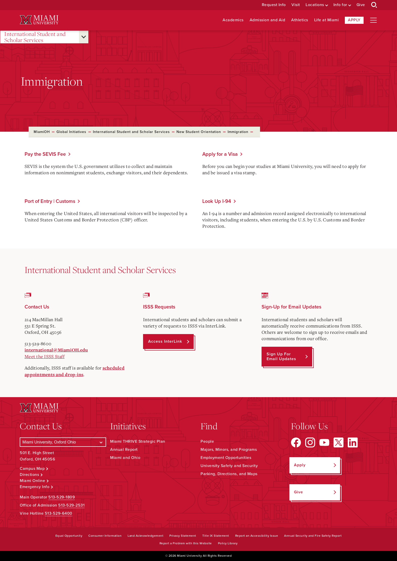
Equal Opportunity (69, 535)
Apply (354, 20)
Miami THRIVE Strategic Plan (137, 441)
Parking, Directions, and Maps (229, 473)
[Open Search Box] (374, 5)
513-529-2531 (71, 505)
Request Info (274, 5)
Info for (340, 5)
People (207, 441)
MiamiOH (42, 132)
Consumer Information (105, 535)
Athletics (299, 20)
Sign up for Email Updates (281, 356)
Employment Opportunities (226, 457)
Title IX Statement (215, 535)
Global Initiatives (71, 132)
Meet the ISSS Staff (45, 356)
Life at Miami (326, 20)
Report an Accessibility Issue (256, 535)
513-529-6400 (58, 513)
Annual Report (124, 449)
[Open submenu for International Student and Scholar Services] (83, 37)
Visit (295, 5)
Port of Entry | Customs (50, 201)
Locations (315, 5)
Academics (233, 20)
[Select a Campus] (63, 442)
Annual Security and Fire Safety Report (313, 535)
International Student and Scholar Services (35, 37)
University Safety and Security (229, 465)
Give (360, 5)
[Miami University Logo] (39, 20)
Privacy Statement (182, 535)
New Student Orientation (198, 132)
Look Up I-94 (216, 201)
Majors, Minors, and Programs (229, 449)
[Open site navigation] (373, 20)
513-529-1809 (61, 497)
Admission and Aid (267, 20)
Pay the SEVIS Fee (45, 154)
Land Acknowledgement (145, 535)
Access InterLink (165, 341)
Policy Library (228, 543)
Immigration (238, 132)
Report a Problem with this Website (186, 543)
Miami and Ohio (125, 457)
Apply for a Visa (220, 154)
